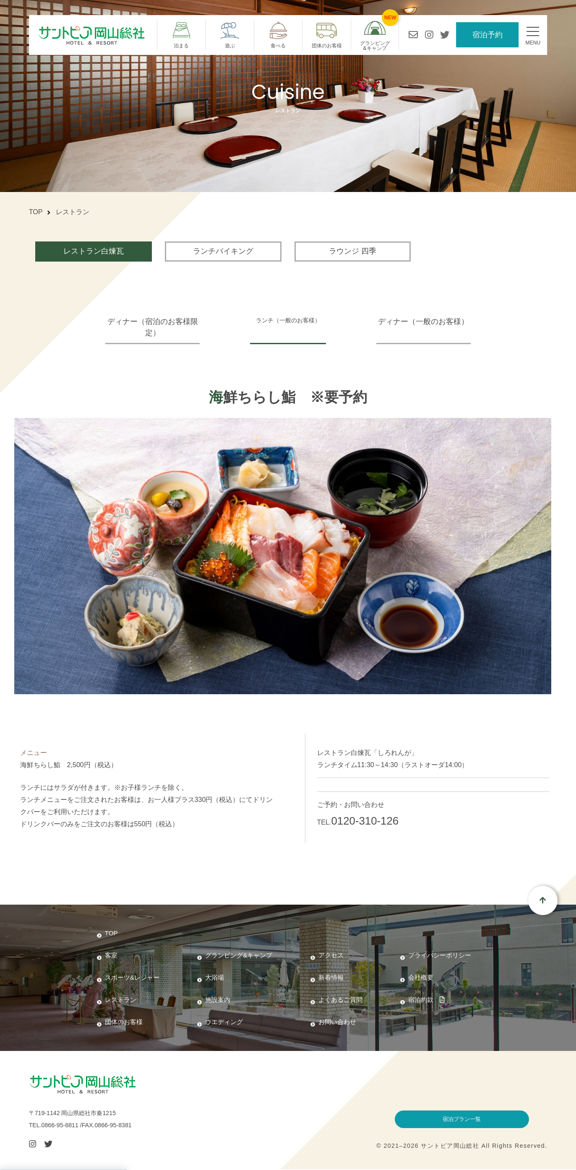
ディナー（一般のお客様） (433, 321)
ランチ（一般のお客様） (288, 321)
